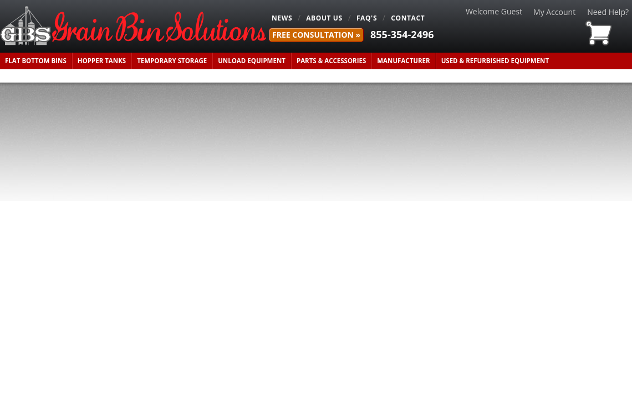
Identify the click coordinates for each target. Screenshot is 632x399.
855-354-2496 (402, 34)
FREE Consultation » (316, 34)
